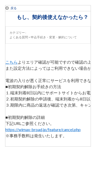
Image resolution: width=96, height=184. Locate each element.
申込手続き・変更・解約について (54, 37)
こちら (11, 62)
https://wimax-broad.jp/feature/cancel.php (43, 129)
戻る (13, 8)
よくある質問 (18, 37)
